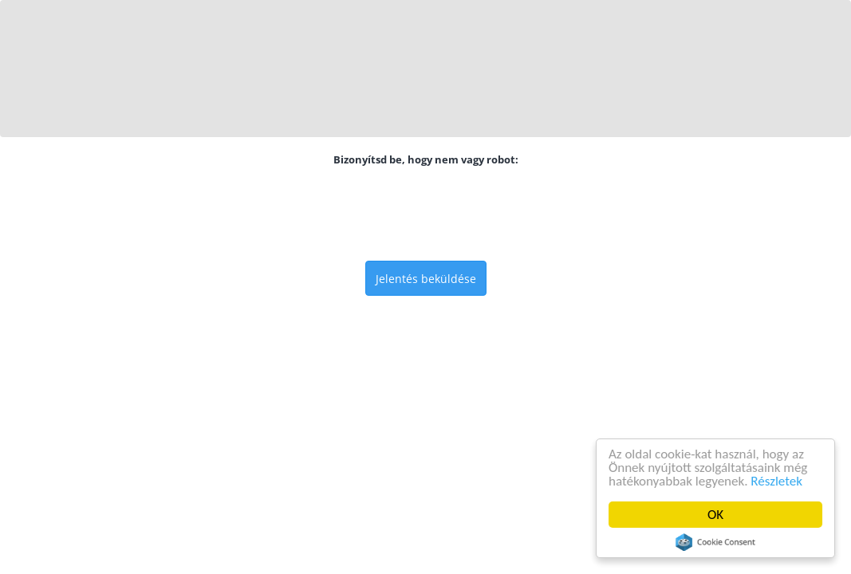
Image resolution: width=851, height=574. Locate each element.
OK (715, 514)
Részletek (776, 481)
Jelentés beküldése (426, 278)
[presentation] (426, 214)
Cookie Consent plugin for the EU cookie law (715, 542)
